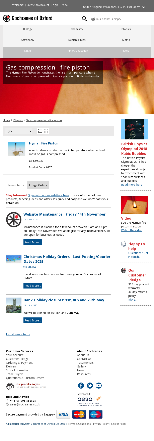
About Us (83, 355)
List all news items (18, 334)
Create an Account (38, 5)
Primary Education (77, 50)
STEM (27, 50)
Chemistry (77, 29)
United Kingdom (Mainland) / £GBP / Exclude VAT (114, 7)
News (80, 370)
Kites (126, 50)
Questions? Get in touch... (138, 255)
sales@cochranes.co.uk (25, 404)
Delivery (11, 366)
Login (55, 5)
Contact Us (84, 359)
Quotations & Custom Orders (25, 378)
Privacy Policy (100, 424)
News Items (16, 185)
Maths (126, 40)
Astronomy (27, 40)
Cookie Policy (118, 424)
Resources (84, 374)
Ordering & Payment (19, 362)
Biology (27, 29)
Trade (64, 5)
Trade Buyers (14, 374)
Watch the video (131, 230)
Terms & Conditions (79, 424)
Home (6, 120)
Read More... (32, 242)
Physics (126, 29)
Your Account (14, 355)
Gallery (81, 366)
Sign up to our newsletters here (48, 195)
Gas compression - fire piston (44, 120)
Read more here (131, 184)
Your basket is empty (106, 19)
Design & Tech (77, 40)
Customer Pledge (17, 359)
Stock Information (17, 370)
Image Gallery (38, 185)
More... (132, 299)
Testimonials (85, 362)
